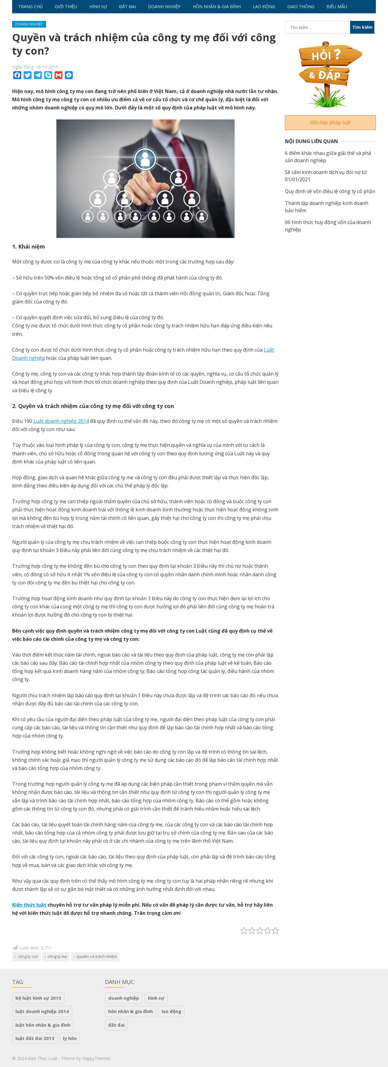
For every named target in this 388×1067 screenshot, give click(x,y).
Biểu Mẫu (336, 6)
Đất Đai (127, 6)
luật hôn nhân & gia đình (42, 1025)
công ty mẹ (57, 956)
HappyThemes (96, 1058)
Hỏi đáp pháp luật (330, 122)
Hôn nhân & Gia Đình (217, 6)
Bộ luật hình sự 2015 (38, 998)
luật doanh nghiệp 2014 (42, 1011)
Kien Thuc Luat (42, 1058)
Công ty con (28, 956)
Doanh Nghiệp (164, 6)
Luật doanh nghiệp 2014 (61, 421)
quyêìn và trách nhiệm (96, 956)
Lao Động (264, 6)
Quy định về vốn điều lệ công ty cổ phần (330, 191)
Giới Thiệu (66, 6)
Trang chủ (30, 6)
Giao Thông (300, 6)
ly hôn (70, 1038)
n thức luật (32, 904)
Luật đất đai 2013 (34, 1038)
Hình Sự (98, 6)
